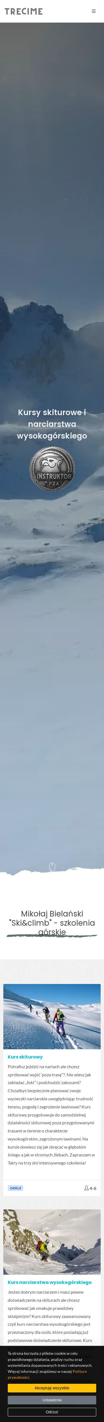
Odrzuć (52, 1412)
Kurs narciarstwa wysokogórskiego (50, 1282)
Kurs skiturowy (25, 1057)
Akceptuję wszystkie (52, 1388)
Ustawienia (51, 1400)
